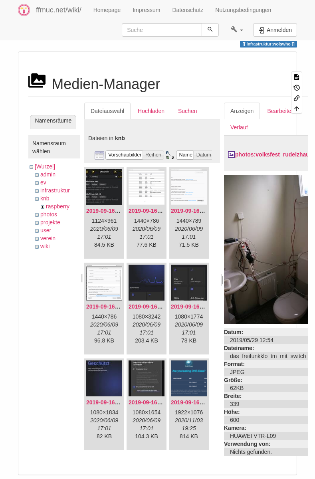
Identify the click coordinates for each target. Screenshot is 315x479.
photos (48, 214)
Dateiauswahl (107, 111)
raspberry (57, 206)
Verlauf (239, 127)
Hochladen (151, 111)
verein (47, 238)
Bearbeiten (280, 111)
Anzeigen (242, 111)
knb (45, 198)
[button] (237, 30)
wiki (45, 246)
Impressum (146, 10)
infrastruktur (55, 190)
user (45, 230)
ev (43, 182)
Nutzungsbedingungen (243, 10)
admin (47, 174)
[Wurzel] (45, 166)
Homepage (107, 10)
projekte (50, 222)
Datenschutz (187, 10)
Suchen (187, 111)
